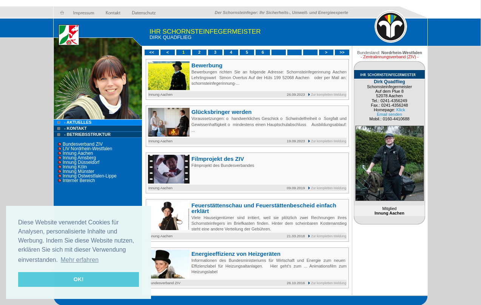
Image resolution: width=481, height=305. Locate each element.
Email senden (389, 114)
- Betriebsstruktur (87, 134)
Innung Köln (75, 167)
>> (342, 52)
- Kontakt (75, 128)
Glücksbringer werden (221, 112)
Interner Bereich (79, 180)
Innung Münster (78, 171)
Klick (400, 109)
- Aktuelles (77, 122)
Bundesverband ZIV (83, 144)
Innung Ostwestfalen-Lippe (90, 176)
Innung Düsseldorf (81, 162)
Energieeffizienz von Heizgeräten (236, 254)
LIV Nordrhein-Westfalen (87, 148)
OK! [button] (78, 279)
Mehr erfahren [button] (80, 260)
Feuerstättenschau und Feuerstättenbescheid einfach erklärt (263, 208)
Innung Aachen (78, 153)
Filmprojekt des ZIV (217, 159)
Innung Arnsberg (79, 157)
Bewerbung (206, 65)
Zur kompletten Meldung (328, 94)
